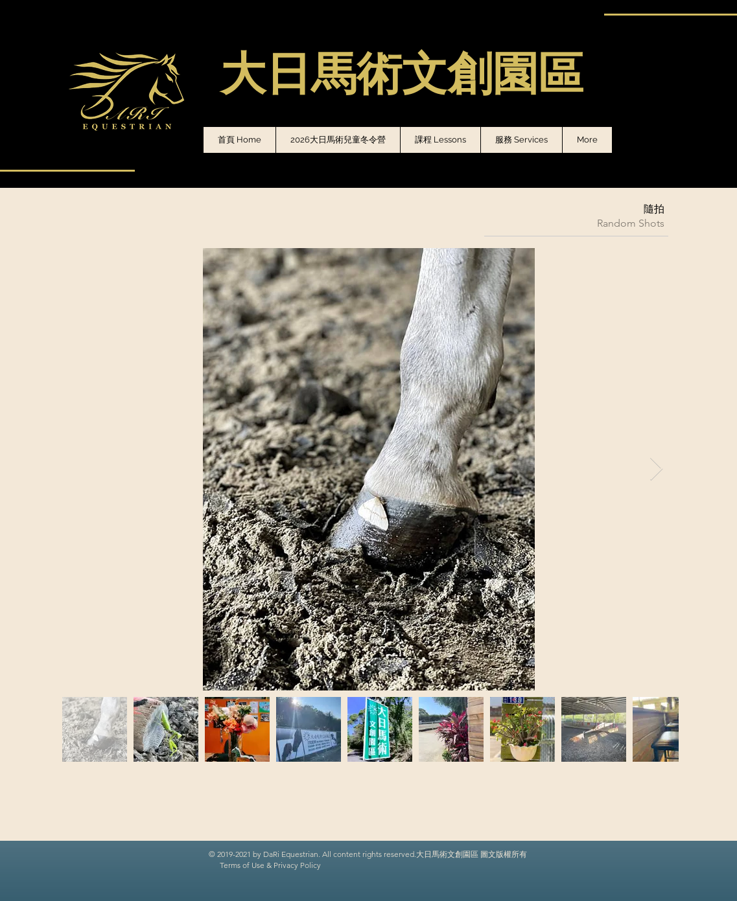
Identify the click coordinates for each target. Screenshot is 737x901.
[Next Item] (656, 469)
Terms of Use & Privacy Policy (270, 865)
